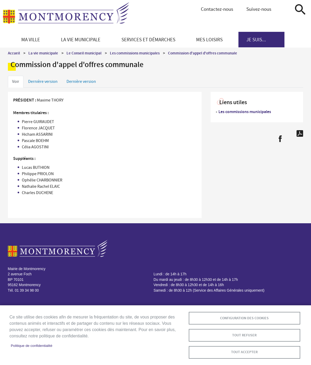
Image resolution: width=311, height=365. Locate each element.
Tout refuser (244, 335)
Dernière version (43, 81)
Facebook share (280, 138)
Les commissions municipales (135, 53)
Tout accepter (244, 352)
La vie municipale (43, 53)
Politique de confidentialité (31, 346)
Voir (15, 81)
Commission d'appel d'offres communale (202, 53)
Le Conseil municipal (84, 53)
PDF (300, 133)
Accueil (14, 53)
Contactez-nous (217, 9)
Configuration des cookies (244, 318)
